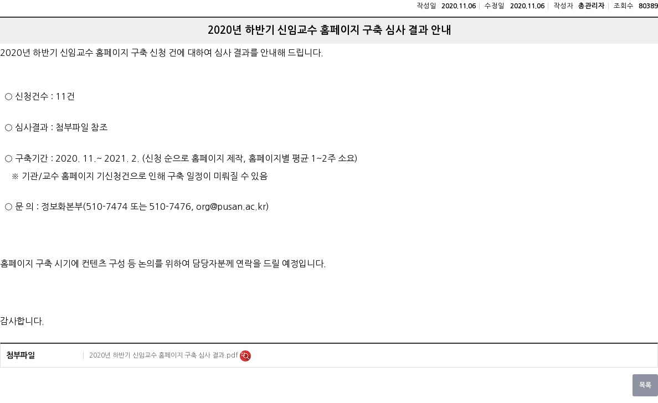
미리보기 (245, 355)
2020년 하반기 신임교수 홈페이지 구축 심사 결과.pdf (164, 355)
